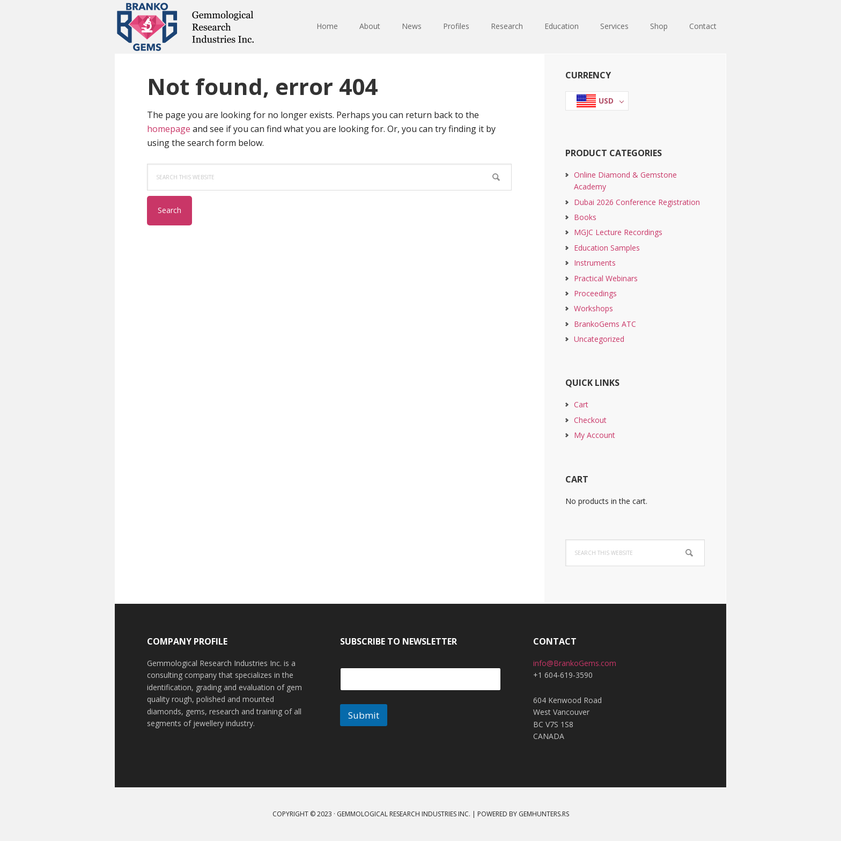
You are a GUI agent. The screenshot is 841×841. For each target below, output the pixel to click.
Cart (581, 404)
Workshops (593, 308)
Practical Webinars (606, 278)
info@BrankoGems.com (574, 663)
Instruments (595, 263)
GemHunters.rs (544, 813)
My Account (594, 435)
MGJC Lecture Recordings (618, 232)
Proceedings (595, 293)
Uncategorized (599, 339)
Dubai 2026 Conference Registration (637, 202)
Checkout (590, 420)
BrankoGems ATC (605, 324)
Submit (363, 715)
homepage (168, 129)
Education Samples (607, 248)
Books (585, 217)
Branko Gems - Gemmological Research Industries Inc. (184, 27)
